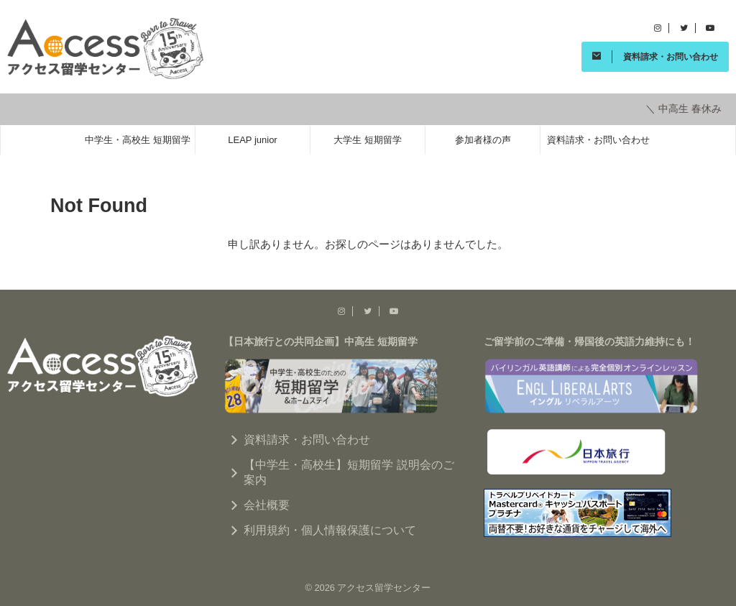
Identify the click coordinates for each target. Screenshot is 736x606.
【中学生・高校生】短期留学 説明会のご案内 (349, 470)
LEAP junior (252, 137)
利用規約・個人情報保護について (330, 528)
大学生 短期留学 (368, 137)
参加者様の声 (483, 137)
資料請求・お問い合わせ (598, 137)
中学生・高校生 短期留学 (137, 137)
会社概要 (267, 503)
